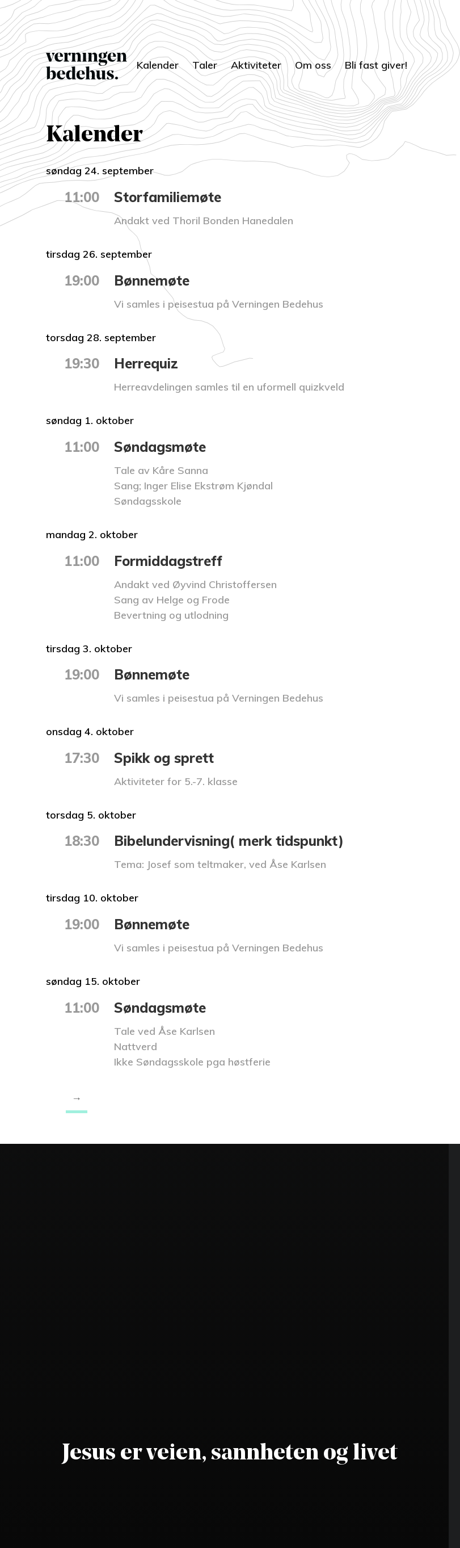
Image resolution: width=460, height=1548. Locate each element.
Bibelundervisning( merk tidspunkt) (229, 840)
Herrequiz (146, 363)
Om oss (313, 65)
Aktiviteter (256, 65)
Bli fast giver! (376, 65)
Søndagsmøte (160, 446)
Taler (204, 65)
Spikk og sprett (164, 757)
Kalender (158, 65)
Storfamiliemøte (167, 196)
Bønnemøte (151, 280)
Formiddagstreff (168, 560)
